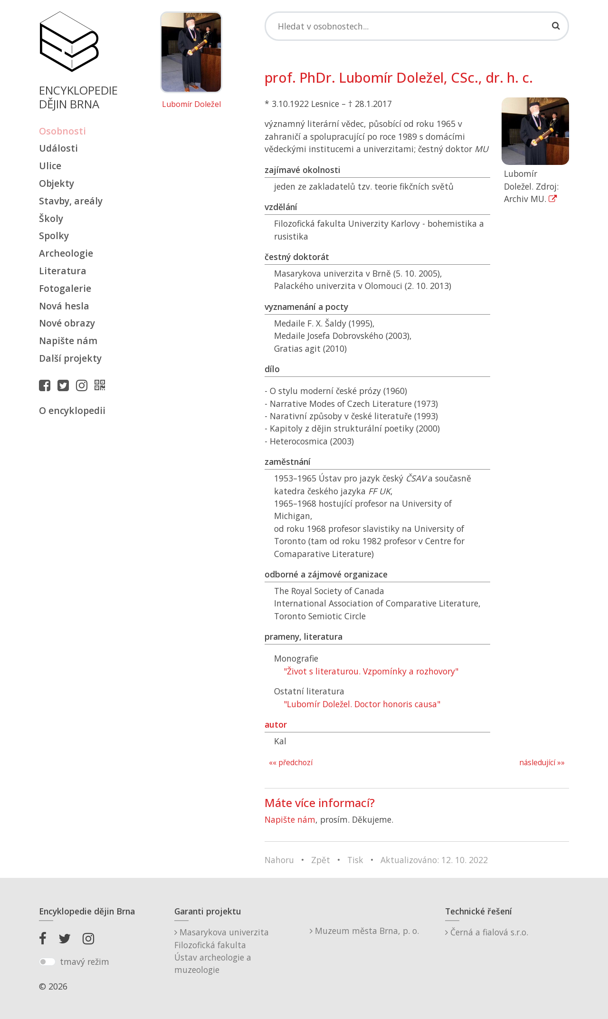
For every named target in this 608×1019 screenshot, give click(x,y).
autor (276, 724)
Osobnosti (62, 131)
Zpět (320, 859)
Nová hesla (64, 305)
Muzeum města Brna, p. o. (364, 930)
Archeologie (66, 253)
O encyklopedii (72, 410)
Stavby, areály (71, 200)
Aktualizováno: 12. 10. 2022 (434, 859)
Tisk (355, 859)
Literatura (62, 270)
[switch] (47, 962)
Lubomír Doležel (191, 104)
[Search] (417, 26)
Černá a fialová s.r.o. (486, 932)
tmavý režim (84, 961)
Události (58, 148)
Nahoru (279, 859)
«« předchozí (291, 763)
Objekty (56, 183)
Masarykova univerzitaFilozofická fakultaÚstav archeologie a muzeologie (221, 950)
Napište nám (68, 340)
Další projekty (70, 358)
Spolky (54, 235)
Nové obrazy (67, 323)
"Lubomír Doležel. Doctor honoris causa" (362, 704)
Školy (51, 218)
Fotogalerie (65, 288)
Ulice (50, 165)
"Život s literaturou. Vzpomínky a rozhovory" (371, 671)
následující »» (542, 763)
